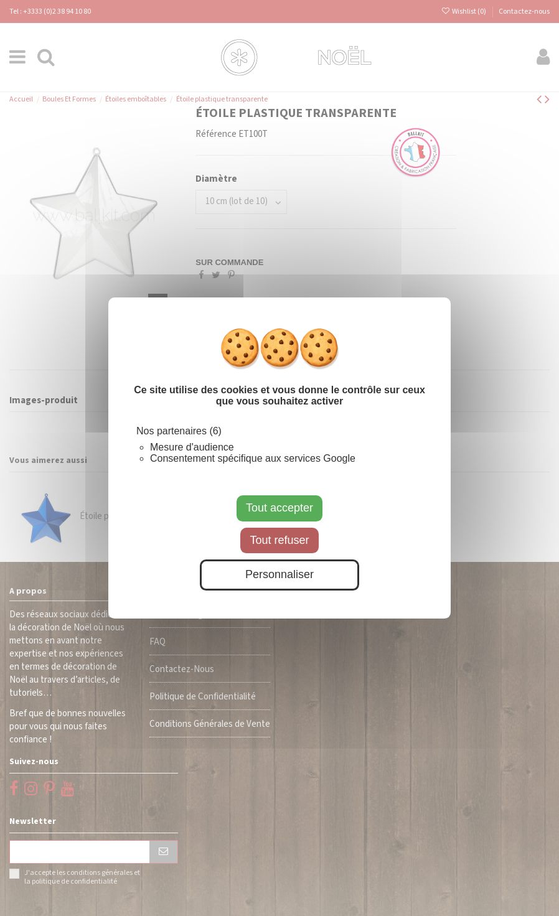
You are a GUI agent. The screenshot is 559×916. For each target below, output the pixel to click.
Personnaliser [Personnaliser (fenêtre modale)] (279, 574)
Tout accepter (279, 508)
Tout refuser (279, 540)
